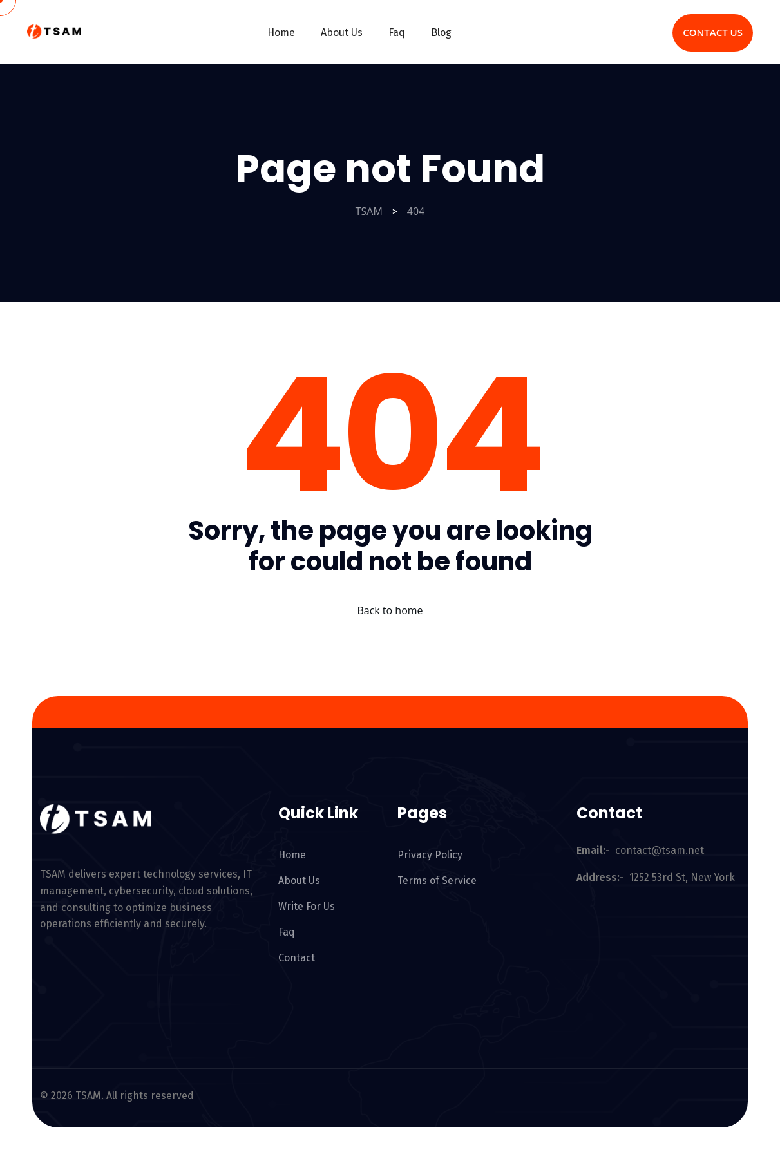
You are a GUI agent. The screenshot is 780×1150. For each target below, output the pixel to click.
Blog (441, 32)
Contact (296, 958)
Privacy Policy (429, 855)
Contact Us (713, 32)
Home (281, 32)
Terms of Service (437, 880)
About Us (342, 32)
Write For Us (306, 906)
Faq (396, 32)
